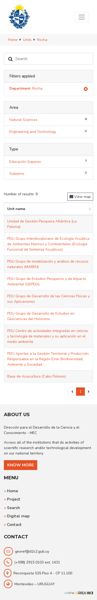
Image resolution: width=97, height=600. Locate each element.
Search (13, 507)
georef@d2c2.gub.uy (32, 551)
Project (13, 499)
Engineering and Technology (48, 131)
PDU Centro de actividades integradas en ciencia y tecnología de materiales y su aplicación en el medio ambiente (47, 336)
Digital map (18, 516)
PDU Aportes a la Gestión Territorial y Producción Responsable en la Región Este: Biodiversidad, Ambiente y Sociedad (48, 359)
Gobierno (48, 173)
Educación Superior (48, 161)
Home (12, 491)
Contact (14, 524)
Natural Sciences (48, 119)
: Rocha (48, 89)
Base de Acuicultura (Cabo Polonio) (36, 376)
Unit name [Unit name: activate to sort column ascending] (16, 208)
